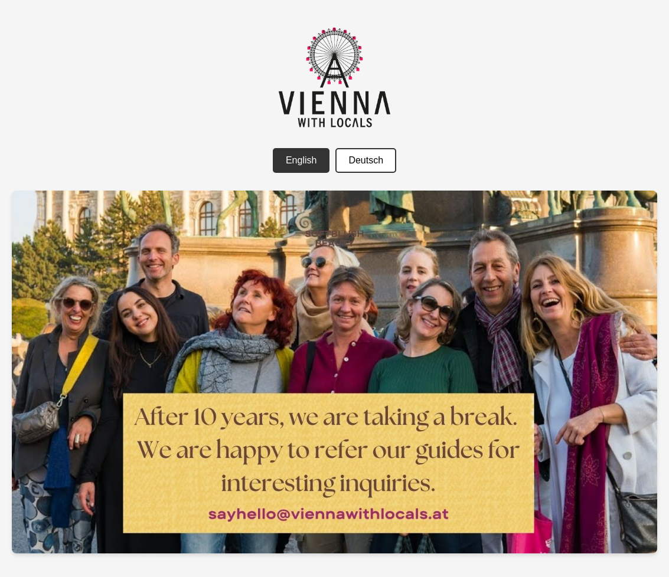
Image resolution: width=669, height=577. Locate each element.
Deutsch (365, 160)
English (301, 160)
